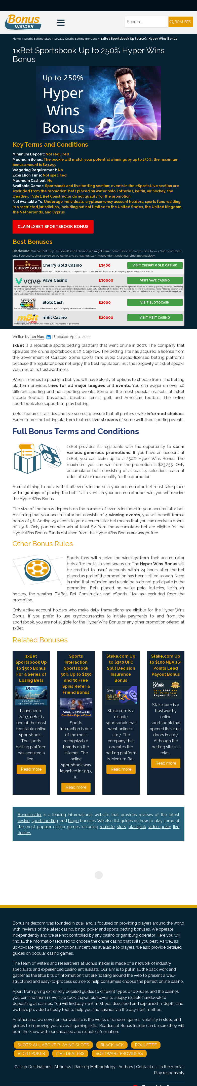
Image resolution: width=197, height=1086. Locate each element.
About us (62, 1066)
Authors (126, 1066)
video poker (159, 826)
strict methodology (142, 255)
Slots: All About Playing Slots (53, 1045)
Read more (31, 769)
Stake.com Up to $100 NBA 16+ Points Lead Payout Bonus (166, 665)
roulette (107, 826)
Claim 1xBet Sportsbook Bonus (53, 226)
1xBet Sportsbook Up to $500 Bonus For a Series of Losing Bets (31, 668)
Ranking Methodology (94, 1066)
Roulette (146, 1045)
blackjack (137, 826)
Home (17, 38)
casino (24, 820)
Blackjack (112, 1045)
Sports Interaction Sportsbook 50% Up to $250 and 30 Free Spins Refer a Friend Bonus (76, 674)
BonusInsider (30, 814)
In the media (171, 1066)
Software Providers (119, 1053)
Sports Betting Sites (37, 38)
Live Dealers (70, 1053)
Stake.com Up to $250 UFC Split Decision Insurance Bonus (120, 668)
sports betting (45, 820)
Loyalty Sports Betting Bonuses (75, 38)
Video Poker (31, 1053)
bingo (73, 820)
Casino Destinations (33, 1066)
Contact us (146, 1066)
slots (121, 826)
